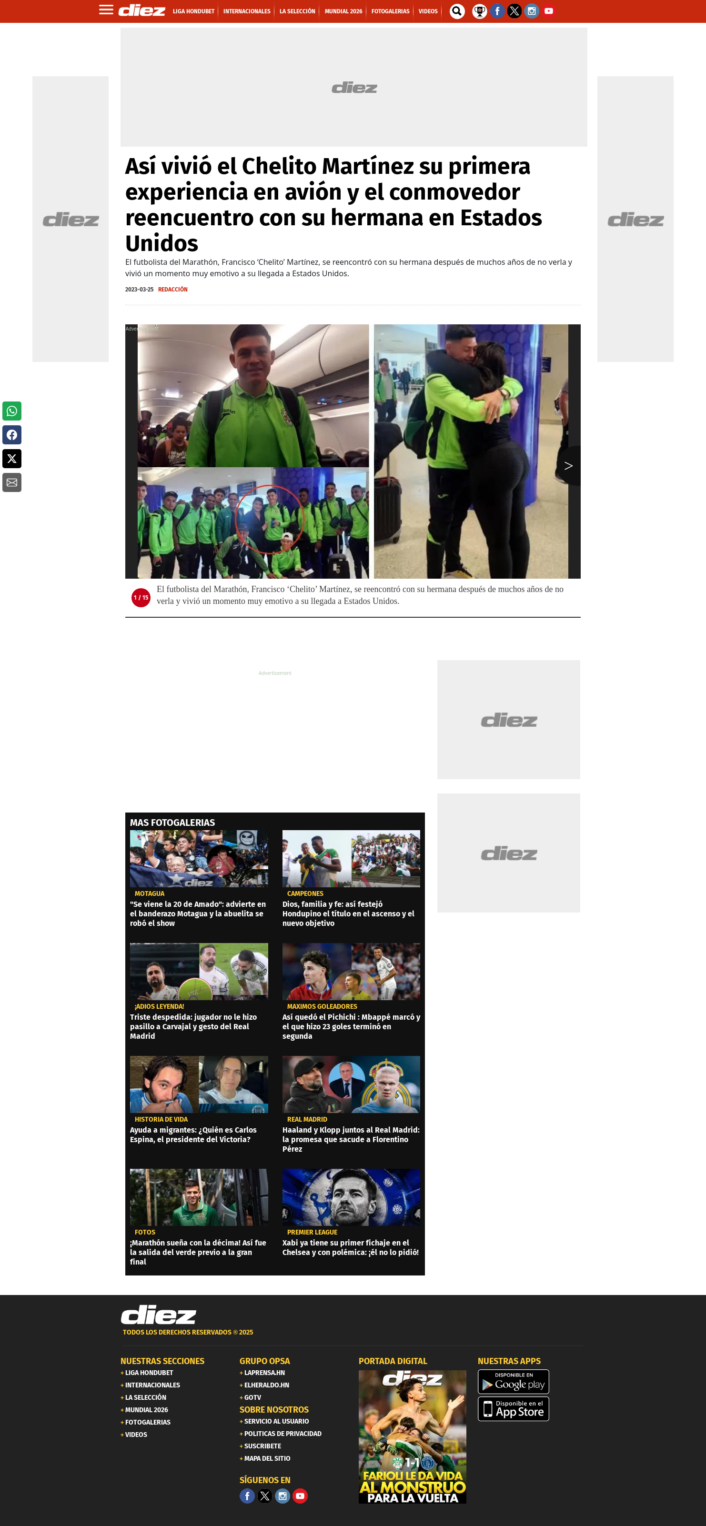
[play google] (531, 1381)
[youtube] (300, 1496)
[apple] (531, 1408)
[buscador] (457, 11)
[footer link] (353, 1337)
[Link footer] (159, 1315)
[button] (11, 411)
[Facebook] (247, 1496)
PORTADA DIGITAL (393, 1361)
